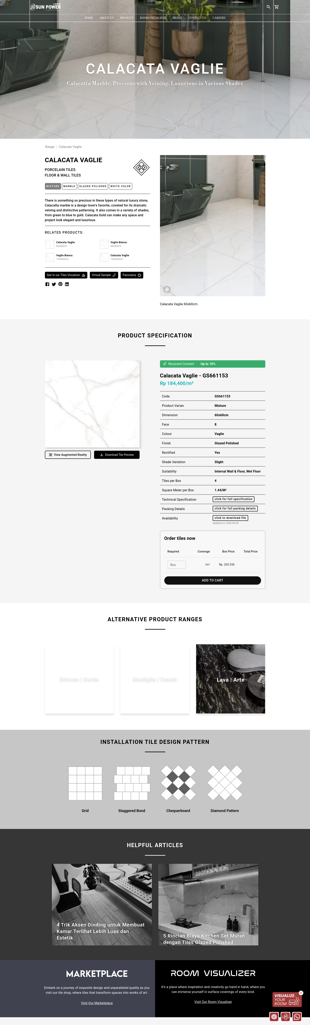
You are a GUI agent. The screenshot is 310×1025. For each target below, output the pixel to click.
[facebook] (47, 284)
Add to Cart (212, 580)
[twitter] (53, 284)
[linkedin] (66, 284)
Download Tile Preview (117, 455)
